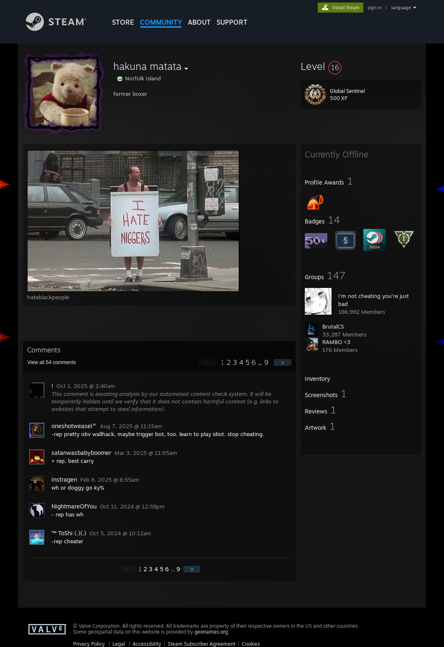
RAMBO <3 (336, 342)
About (199, 22)
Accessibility (147, 644)
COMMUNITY (161, 22)
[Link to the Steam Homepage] (62, 28)
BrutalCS (333, 326)
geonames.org (211, 632)
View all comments (51, 362)
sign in (374, 7)
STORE (123, 22)
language (401, 7)
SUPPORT (232, 22)
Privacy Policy (89, 644)
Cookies (251, 644)
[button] (361, 66)
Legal (118, 644)
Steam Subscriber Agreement (201, 644)
